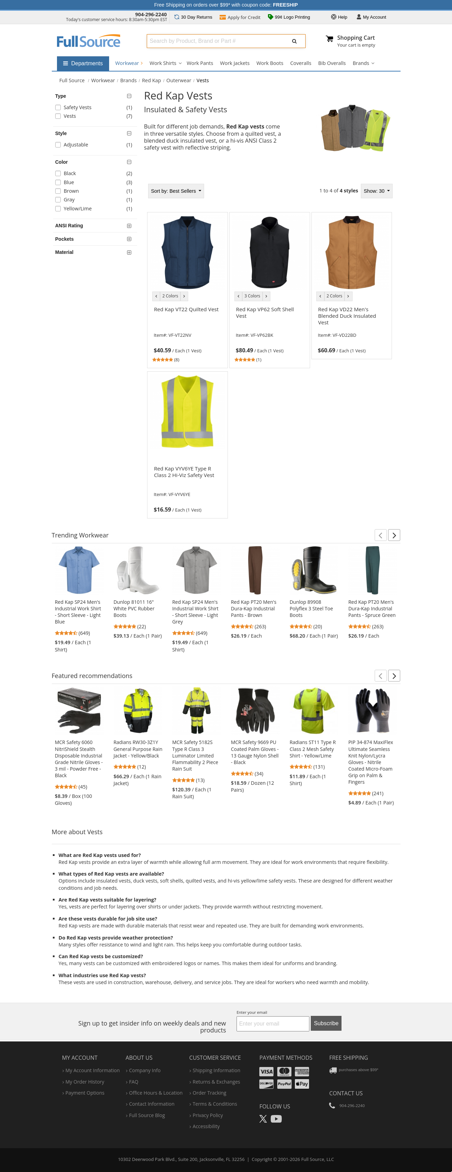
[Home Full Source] (72, 80)
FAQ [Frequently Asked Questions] (133, 1081)
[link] (187, 333)
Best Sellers (174, 191)
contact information (152, 1103)
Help (339, 17)
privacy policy (208, 1115)
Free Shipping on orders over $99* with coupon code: (226, 5)
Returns (193, 17)
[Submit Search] (294, 41)
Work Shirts (163, 63)
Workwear (129, 63)
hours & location (156, 1092)
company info (145, 1070)
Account (371, 17)
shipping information (216, 1070)
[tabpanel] (269, 349)
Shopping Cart (356, 37)
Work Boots (270, 63)
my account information (93, 1070)
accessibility (206, 1126)
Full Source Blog (147, 1115)
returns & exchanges (216, 1081)
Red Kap (151, 80)
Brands (361, 63)
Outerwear (178, 80)
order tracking (209, 1092)
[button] (381, 535)
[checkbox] (96, 108)
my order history (85, 1081)
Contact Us (346, 1093)
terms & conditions (215, 1103)
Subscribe (326, 1023)
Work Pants (200, 63)
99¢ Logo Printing (289, 18)
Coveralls (300, 63)
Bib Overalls (332, 63)
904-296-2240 (151, 14)
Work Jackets (235, 63)
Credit (240, 18)
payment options (85, 1092)
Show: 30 (375, 191)
